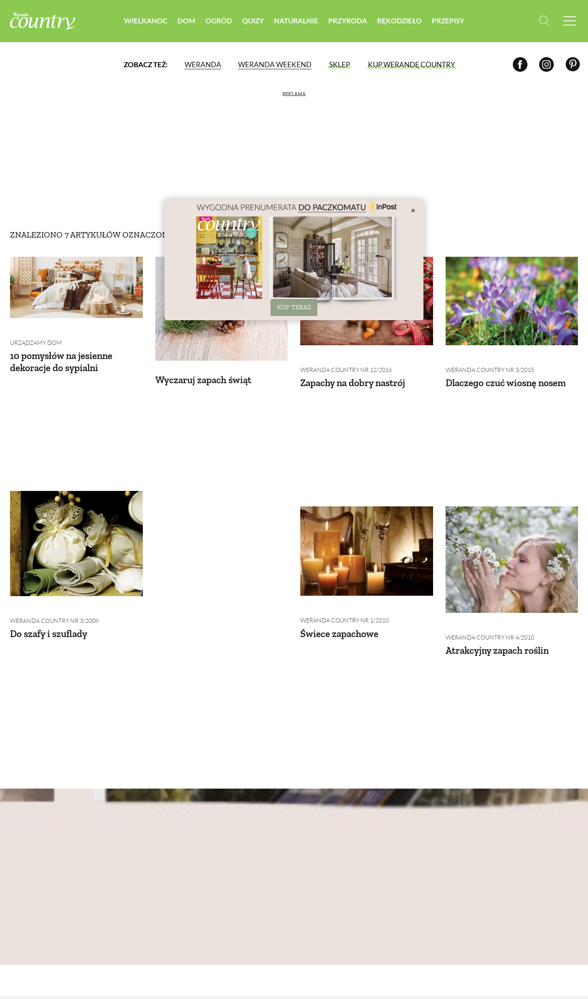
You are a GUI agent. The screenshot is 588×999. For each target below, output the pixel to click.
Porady (239, 842)
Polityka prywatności (31, 864)
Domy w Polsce (179, 823)
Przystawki (534, 832)
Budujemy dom (178, 852)
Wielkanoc (145, 20)
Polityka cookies (37, 879)
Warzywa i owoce (255, 823)
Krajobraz (389, 861)
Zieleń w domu (250, 852)
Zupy (524, 842)
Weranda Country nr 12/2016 (346, 357)
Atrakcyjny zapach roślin (354, 527)
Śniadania (532, 823)
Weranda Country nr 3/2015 (490, 357)
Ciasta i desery (539, 861)
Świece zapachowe (195, 506)
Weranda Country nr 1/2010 (199, 493)
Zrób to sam (463, 842)
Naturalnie (296, 20)
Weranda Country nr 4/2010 (344, 514)
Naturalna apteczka (317, 837)
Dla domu (315, 852)
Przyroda (347, 20)
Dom (186, 20)
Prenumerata (545, 926)
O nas (19, 830)
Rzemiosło (460, 823)
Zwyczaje (459, 832)
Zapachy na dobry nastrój (355, 370)
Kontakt (24, 908)
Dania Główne (539, 852)
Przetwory (534, 881)
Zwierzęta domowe (388, 827)
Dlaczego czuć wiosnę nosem (508, 370)
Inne (523, 891)
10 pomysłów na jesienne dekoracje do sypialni (63, 349)
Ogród (218, 20)
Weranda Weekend (275, 64)
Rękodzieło (399, 20)
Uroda (310, 823)
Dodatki (529, 871)
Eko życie (314, 861)
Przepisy (448, 20)
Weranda (203, 64)
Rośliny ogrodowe (257, 832)
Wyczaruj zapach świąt (205, 366)
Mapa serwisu (31, 889)
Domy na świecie (181, 832)
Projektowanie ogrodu (251, 866)
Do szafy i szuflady (50, 510)
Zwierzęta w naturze (391, 847)
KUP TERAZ (294, 307)
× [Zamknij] (413, 210)
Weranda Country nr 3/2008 (54, 497)
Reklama (24, 898)
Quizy (253, 20)
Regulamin (27, 849)
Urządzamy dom (36, 330)
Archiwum (27, 840)
